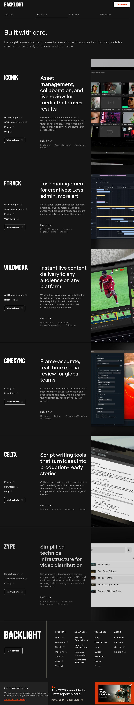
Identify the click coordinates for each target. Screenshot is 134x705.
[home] (13, 4)
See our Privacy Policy (15, 699)
